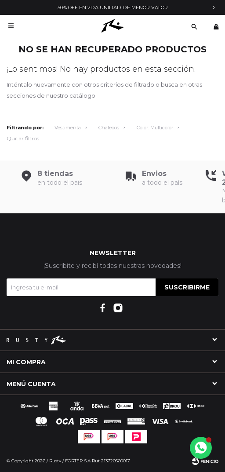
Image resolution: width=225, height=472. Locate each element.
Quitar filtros (23, 138)
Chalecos (108, 127)
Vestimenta (67, 127)
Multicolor (155, 127)
